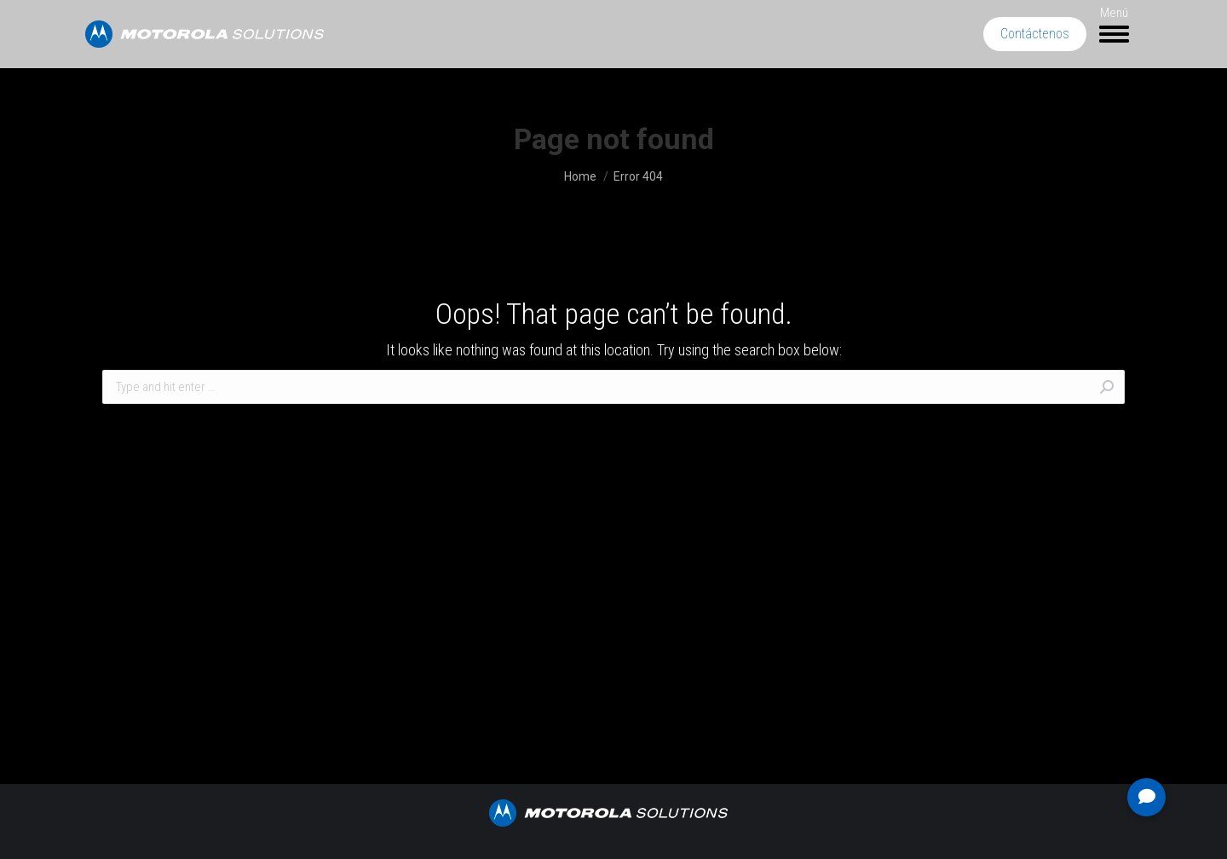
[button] (1146, 797)
